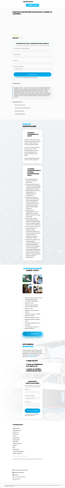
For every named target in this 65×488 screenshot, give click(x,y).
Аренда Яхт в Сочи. (32, 356)
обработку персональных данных (30, 77)
